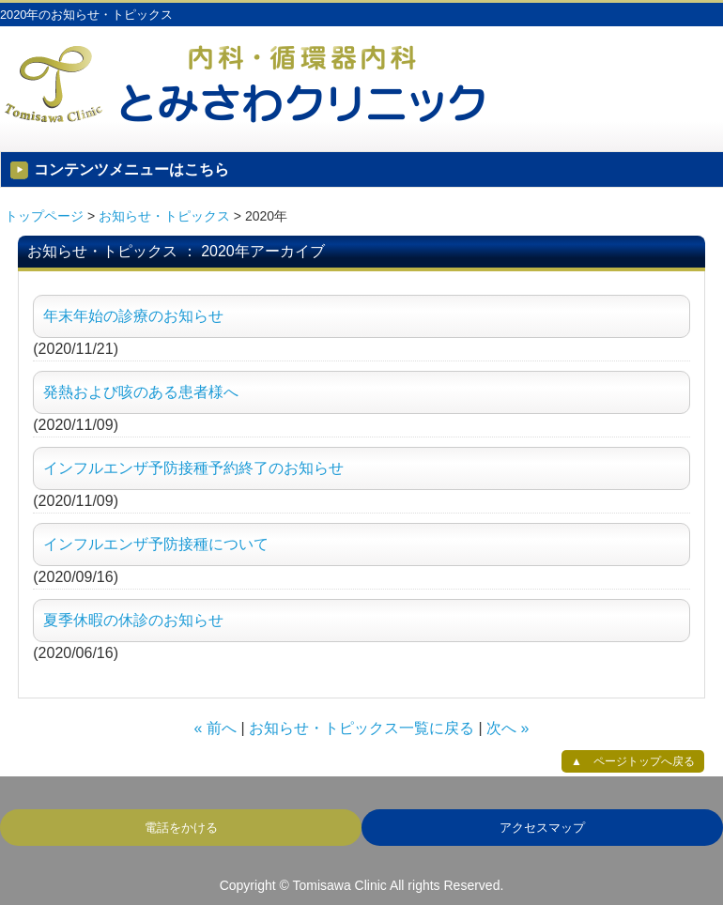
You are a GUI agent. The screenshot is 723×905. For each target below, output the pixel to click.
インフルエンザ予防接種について (156, 544)
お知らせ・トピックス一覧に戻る (361, 728)
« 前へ (215, 728)
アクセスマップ (542, 828)
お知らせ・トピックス (164, 215)
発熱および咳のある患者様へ (140, 392)
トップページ (44, 215)
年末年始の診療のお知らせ (133, 316)
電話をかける (181, 828)
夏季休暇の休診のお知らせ (133, 620)
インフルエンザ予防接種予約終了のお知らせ (193, 468)
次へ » (507, 728)
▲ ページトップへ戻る (633, 761)
